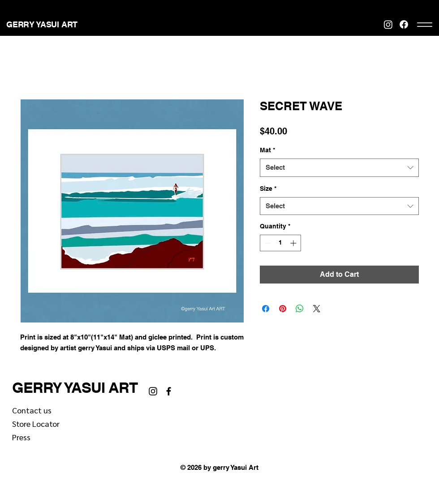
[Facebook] (403, 24)
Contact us (32, 410)
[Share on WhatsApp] (299, 308)
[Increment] (294, 243)
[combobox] (339, 168)
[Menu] (424, 24)
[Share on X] (316, 308)
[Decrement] (266, 243)
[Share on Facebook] (265, 308)
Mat (267, 150)
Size (268, 188)
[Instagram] (388, 24)
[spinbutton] (280, 243)
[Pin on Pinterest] (282, 308)
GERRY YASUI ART (75, 387)
